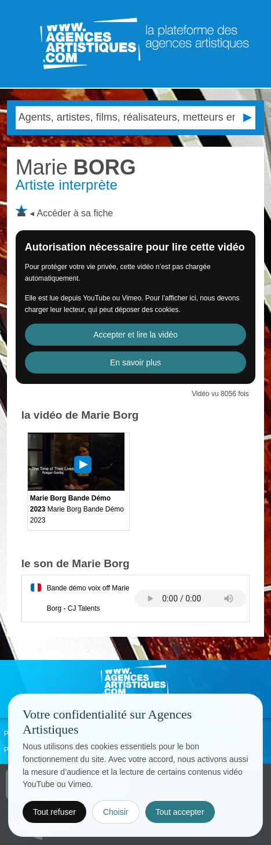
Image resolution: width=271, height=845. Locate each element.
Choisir (116, 812)
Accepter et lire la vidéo (135, 334)
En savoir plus (135, 362)
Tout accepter (180, 812)
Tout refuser (54, 812)
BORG (76, 167)
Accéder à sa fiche (75, 213)
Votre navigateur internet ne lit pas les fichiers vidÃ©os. (190, 598)
